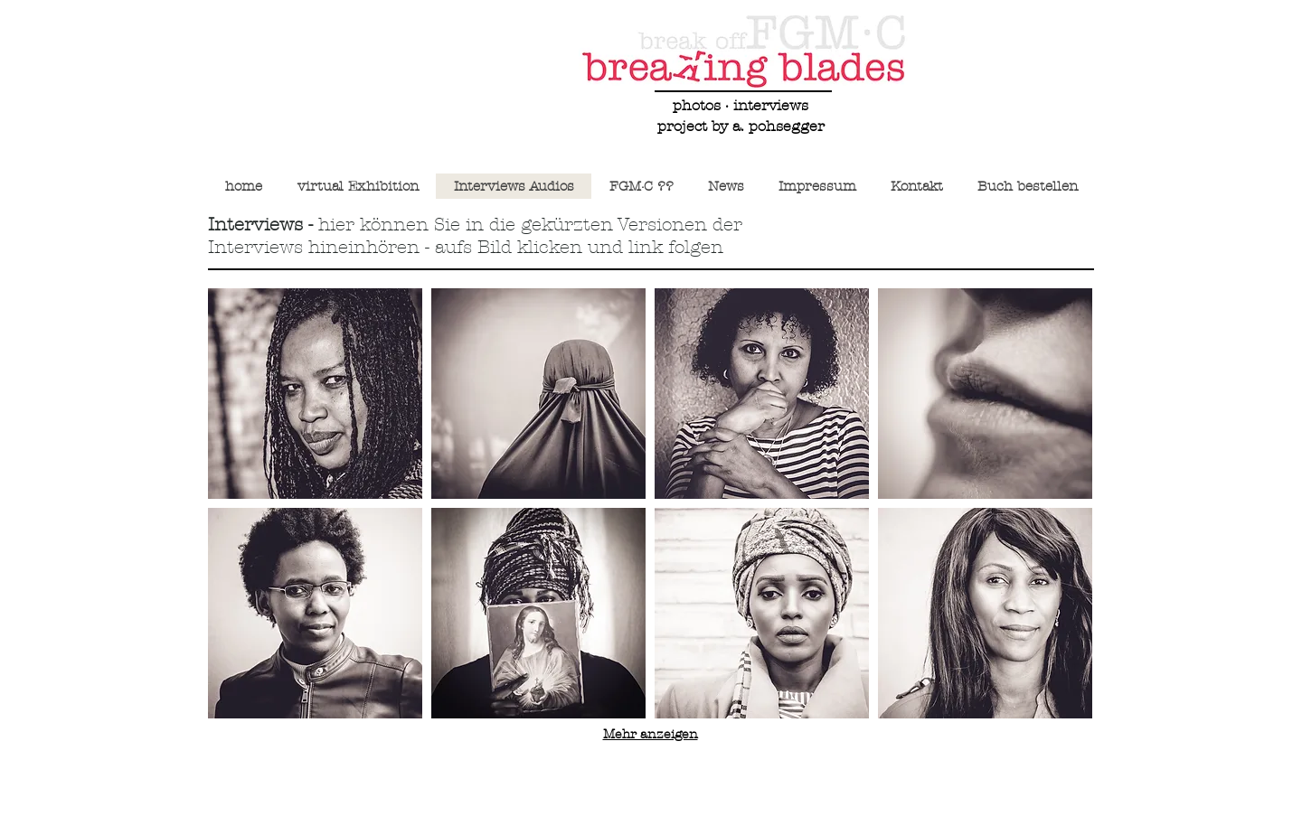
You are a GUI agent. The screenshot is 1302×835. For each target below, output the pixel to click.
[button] (315, 393)
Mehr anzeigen (650, 734)
